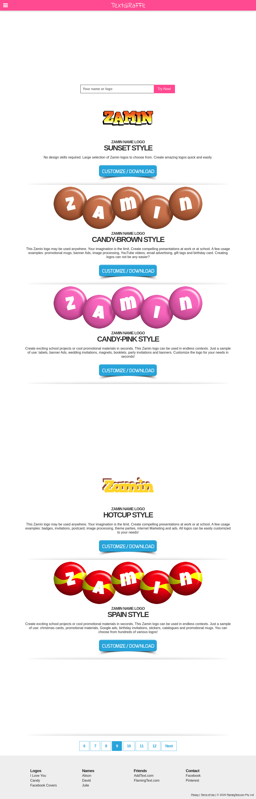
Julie (85, 785)
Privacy (195, 794)
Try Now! (164, 89)
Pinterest (192, 780)
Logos (35, 770)
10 (129, 746)
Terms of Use (208, 794)
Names (88, 770)
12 (154, 746)
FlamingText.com (147, 780)
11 (141, 746)
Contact (192, 770)
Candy (35, 780)
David (86, 780)
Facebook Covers (43, 785)
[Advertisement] (128, 47)
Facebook (193, 775)
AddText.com (143, 775)
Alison (86, 775)
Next (169, 746)
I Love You (38, 775)
